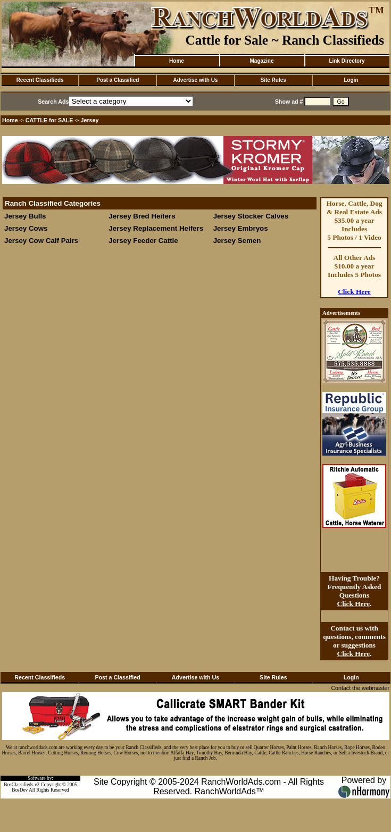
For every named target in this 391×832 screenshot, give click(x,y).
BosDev (20, 790)
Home (176, 61)
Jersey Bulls (25, 216)
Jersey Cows (26, 228)
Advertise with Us (195, 80)
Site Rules (273, 80)
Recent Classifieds (40, 80)
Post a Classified (117, 80)
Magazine (261, 61)
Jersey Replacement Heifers (156, 228)
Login (351, 80)
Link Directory (346, 61)
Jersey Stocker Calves (251, 216)
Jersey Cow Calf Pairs (41, 241)
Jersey (90, 120)
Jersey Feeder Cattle (143, 241)
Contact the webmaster (360, 688)
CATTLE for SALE (49, 120)
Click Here (354, 292)
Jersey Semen (237, 241)
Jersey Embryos (241, 228)
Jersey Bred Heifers (142, 216)
